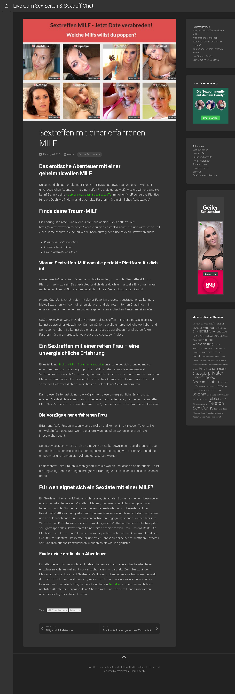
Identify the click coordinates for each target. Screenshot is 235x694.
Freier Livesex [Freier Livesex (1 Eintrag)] (208, 350)
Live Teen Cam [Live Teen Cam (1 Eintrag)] (205, 362)
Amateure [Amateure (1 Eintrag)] (208, 325)
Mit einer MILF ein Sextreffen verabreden (85, 370)
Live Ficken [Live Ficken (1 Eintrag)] (214, 358)
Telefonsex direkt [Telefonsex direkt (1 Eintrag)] (220, 410)
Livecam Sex (199, 154)
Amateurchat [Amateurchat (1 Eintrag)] (198, 325)
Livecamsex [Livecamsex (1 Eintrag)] (205, 358)
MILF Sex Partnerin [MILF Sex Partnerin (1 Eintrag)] (218, 362)
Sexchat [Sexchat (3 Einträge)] (199, 395)
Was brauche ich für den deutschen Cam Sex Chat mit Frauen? (207, 43)
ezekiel (71, 155)
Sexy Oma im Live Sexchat (206, 61)
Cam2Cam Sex (200, 151)
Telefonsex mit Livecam (205, 176)
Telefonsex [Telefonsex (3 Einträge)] (217, 400)
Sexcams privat (201, 169)
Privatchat (75, 616)
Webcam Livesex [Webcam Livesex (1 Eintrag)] (199, 418)
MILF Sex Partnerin (57, 616)
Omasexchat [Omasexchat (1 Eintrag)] (198, 366)
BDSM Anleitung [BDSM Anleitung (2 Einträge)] (210, 333)
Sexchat (197, 173)
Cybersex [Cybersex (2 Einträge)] (216, 337)
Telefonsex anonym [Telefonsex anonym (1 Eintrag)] (200, 405)
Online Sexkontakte (90, 155)
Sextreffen (116, 590)
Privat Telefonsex (201, 162)
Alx (143, 677)
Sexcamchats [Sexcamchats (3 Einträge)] (204, 383)
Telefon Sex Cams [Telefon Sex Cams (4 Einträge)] (208, 407)
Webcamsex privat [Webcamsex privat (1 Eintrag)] (213, 418)
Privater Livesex (200, 166)
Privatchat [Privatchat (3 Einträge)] (208, 369)
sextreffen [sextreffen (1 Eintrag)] (221, 396)
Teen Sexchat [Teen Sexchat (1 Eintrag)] (202, 401)
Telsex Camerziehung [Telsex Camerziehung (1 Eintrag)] (214, 414)
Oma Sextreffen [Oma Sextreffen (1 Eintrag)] (209, 366)
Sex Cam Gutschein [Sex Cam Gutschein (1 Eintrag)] (207, 388)
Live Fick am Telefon (203, 57)
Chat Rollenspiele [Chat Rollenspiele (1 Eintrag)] (203, 337)
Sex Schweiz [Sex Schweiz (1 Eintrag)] (211, 396)
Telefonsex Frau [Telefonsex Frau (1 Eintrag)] (199, 414)
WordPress (123, 677)
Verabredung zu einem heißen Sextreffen (93, 196)
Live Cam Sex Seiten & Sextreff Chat (65, 6)
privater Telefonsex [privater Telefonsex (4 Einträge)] (208, 377)
